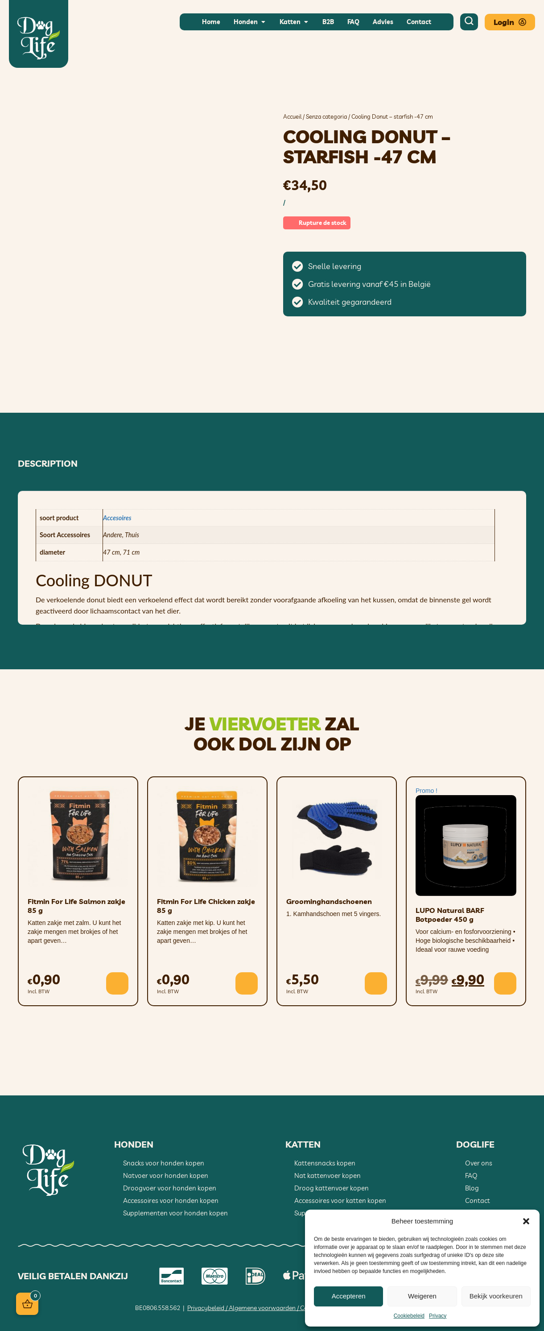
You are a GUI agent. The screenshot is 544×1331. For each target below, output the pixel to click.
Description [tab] (48, 463)
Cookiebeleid (409, 1316)
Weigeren (422, 1296)
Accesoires (117, 518)
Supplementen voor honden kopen (175, 1213)
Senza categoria (326, 116)
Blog (472, 1188)
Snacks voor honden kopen (163, 1163)
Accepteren (349, 1296)
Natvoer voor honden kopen (165, 1175)
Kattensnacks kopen (324, 1163)
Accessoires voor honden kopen (170, 1200)
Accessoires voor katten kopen (340, 1200)
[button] (526, 1221)
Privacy (437, 1316)
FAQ (471, 1175)
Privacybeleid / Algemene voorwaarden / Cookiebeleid (261, 1308)
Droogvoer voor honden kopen (169, 1188)
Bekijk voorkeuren (496, 1296)
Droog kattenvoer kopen (331, 1188)
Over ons (478, 1163)
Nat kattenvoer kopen (327, 1175)
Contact (477, 1200)
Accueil (292, 116)
